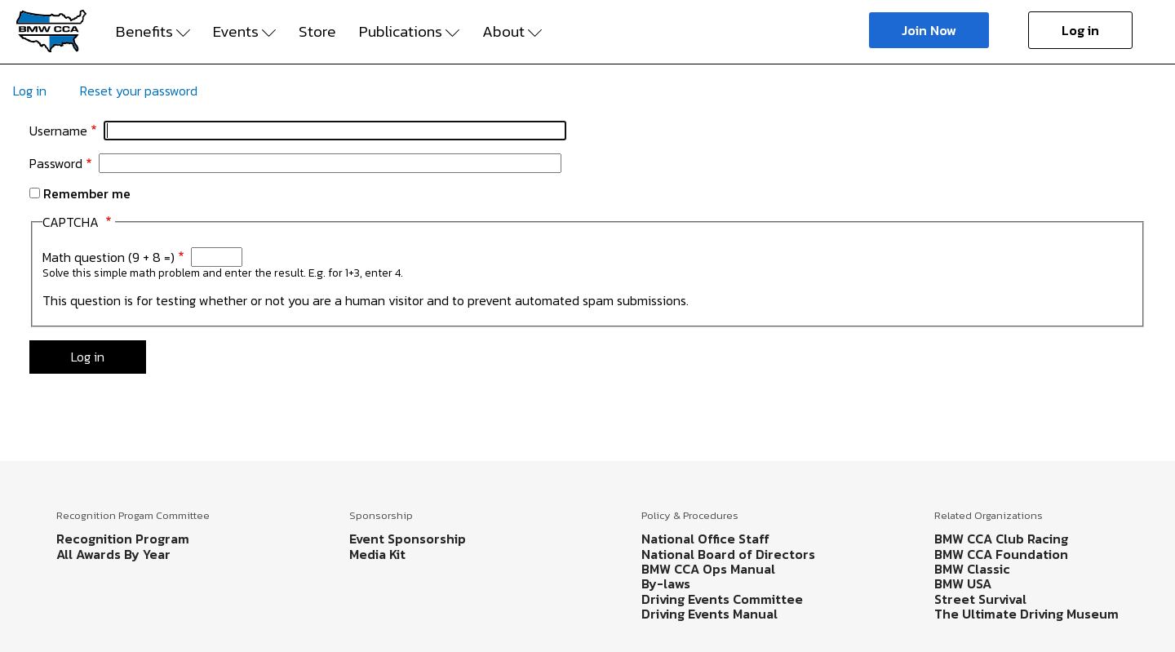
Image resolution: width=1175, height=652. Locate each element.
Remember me (87, 193)
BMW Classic (972, 569)
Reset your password (138, 90)
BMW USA (962, 583)
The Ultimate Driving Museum (1026, 613)
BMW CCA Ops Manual (708, 569)
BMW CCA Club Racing (1001, 538)
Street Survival (980, 599)
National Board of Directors (728, 554)
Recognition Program (122, 538)
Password (55, 163)
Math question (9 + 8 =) (108, 257)
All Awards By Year (113, 554)
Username (58, 130)
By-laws (665, 583)
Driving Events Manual (709, 613)
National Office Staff (705, 538)
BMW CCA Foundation (1001, 554)
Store (317, 32)
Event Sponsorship (407, 538)
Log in (1080, 30)
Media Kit (377, 554)
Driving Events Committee (722, 599)
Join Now (929, 30)
